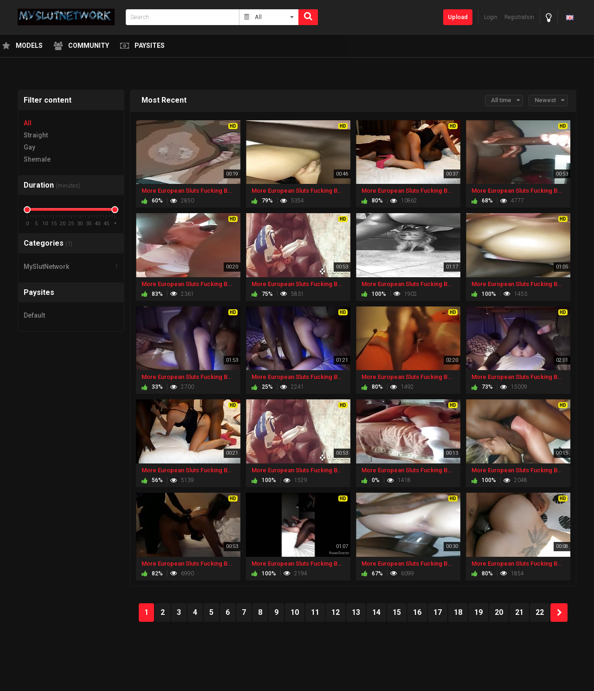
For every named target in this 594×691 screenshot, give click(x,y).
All (28, 123)
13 (356, 612)
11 (315, 612)
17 (437, 612)
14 (376, 612)
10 (295, 612)
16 (417, 612)
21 (519, 612)
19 (478, 612)
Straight (36, 135)
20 (499, 612)
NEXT (559, 612)
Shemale (37, 159)
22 (540, 612)
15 (397, 612)
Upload (458, 16)
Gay (29, 147)
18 (458, 612)
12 (335, 612)
